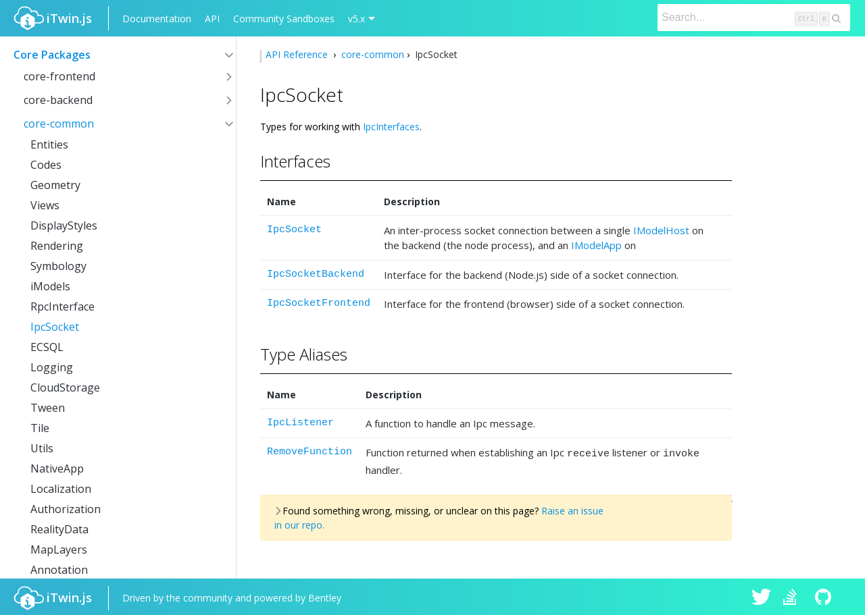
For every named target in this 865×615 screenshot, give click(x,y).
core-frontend (59, 76)
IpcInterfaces (391, 126)
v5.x (356, 18)
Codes (45, 164)
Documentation (156, 18)
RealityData (59, 529)
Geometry (55, 185)
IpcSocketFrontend (318, 303)
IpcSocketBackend (315, 274)
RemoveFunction (309, 452)
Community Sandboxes (284, 18)
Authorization (65, 509)
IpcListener (300, 423)
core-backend (58, 99)
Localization (60, 488)
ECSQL (47, 347)
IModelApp (596, 245)
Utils (41, 448)
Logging (51, 367)
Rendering (56, 245)
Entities (49, 144)
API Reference (298, 54)
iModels (50, 286)
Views (44, 205)
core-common (59, 123)
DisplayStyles (63, 225)
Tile (39, 428)
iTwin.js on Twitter (761, 596)
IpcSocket (54, 326)
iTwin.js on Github (825, 596)
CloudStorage (65, 387)
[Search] (754, 17)
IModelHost (661, 230)
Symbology (58, 266)
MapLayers (58, 549)
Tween (47, 407)
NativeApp (57, 468)
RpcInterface (62, 306)
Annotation (59, 569)
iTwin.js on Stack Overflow (793, 596)
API (212, 18)
